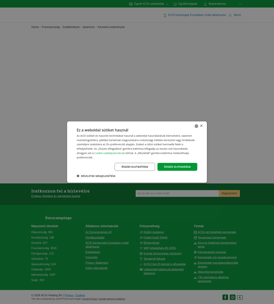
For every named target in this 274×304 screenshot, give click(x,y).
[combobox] (196, 126)
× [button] (201, 126)
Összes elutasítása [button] (134, 166)
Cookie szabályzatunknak (109, 153)
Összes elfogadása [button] (177, 166)
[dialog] (137, 152)
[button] (96, 175)
